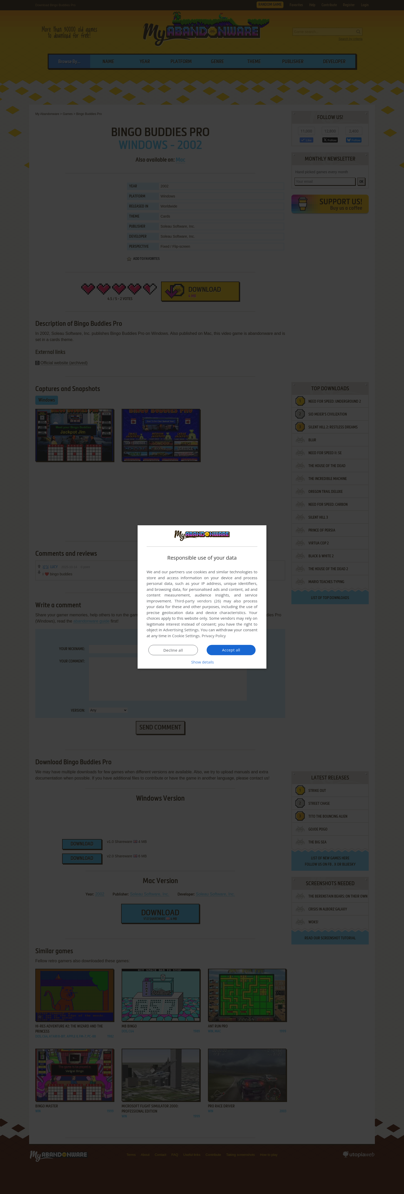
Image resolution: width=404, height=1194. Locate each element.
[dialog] (202, 597)
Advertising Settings (181, 629)
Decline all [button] (173, 650)
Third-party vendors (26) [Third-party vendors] (197, 600)
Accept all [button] (231, 649)
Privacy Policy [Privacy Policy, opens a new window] (214, 635)
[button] (202, 662)
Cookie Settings (186, 635)
